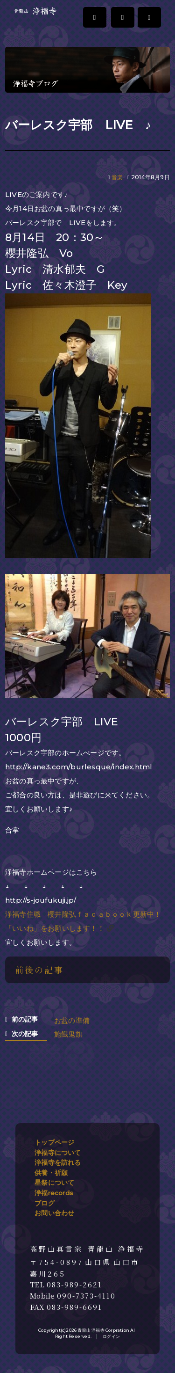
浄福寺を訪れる (58, 1162)
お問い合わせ (54, 1213)
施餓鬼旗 (68, 1034)
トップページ (54, 1142)
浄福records (54, 1193)
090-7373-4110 (86, 1296)
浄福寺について (58, 1152)
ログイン (111, 1336)
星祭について (54, 1182)
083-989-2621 (74, 1284)
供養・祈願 (51, 1172)
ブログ (45, 1203)
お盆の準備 (72, 1020)
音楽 (117, 177)
